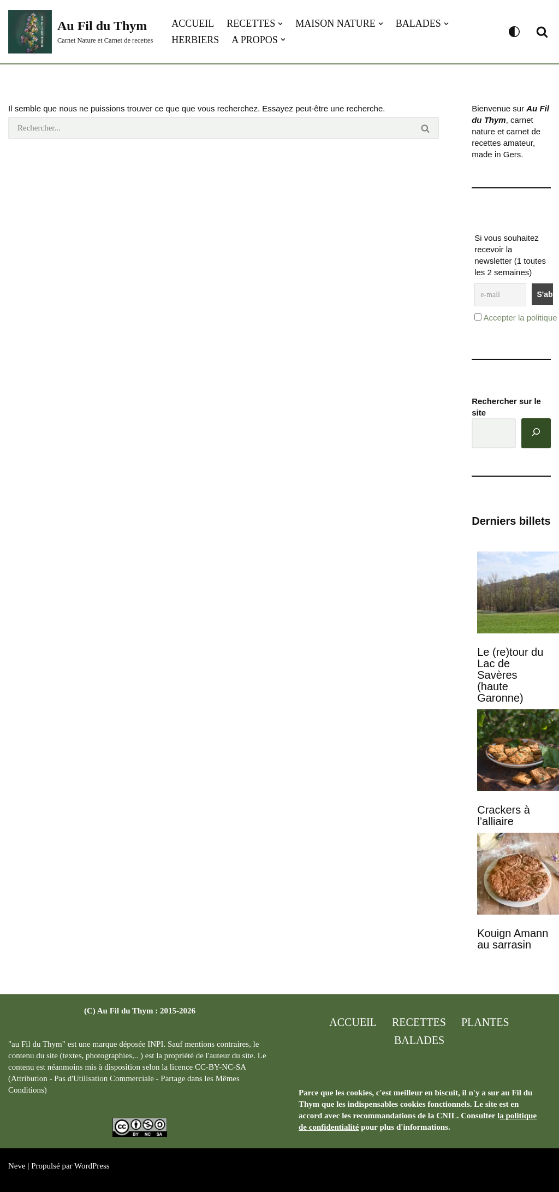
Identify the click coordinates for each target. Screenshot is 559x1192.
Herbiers (195, 39)
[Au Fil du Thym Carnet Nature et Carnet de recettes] (80, 32)
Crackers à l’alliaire (503, 815)
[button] (280, 23)
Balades (419, 1040)
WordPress (92, 1165)
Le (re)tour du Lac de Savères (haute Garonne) (510, 675)
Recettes (419, 1022)
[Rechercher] (542, 32)
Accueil (192, 23)
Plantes (485, 1022)
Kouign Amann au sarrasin (512, 939)
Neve (17, 1165)
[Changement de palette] (514, 31)
